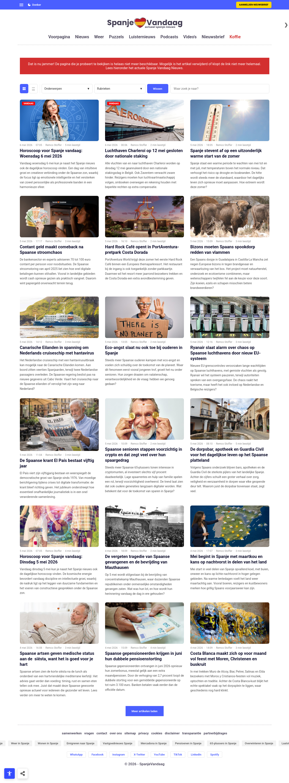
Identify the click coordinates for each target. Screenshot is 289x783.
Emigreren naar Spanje (80, 743)
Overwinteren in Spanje (259, 743)
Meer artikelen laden (144, 711)
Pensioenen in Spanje (188, 743)
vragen (89, 733)
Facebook (98, 754)
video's (190, 36)
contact (101, 733)
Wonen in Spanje (48, 743)
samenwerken (72, 733)
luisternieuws (142, 36)
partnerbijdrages (215, 733)
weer (99, 36)
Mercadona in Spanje (154, 743)
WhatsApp (76, 754)
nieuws (82, 36)
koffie (235, 36)
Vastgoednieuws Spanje (117, 743)
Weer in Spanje (20, 743)
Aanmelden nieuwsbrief (253, 4)
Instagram (118, 754)
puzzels (116, 36)
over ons (116, 733)
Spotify (214, 754)
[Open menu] (21, 4)
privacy (143, 733)
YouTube (159, 754)
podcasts (169, 36)
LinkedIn (196, 754)
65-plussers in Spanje (223, 743)
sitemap (130, 733)
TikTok (178, 754)
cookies (156, 733)
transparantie (191, 733)
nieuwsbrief (213, 36)
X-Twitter (139, 754)
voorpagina (59, 36)
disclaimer (172, 733)
